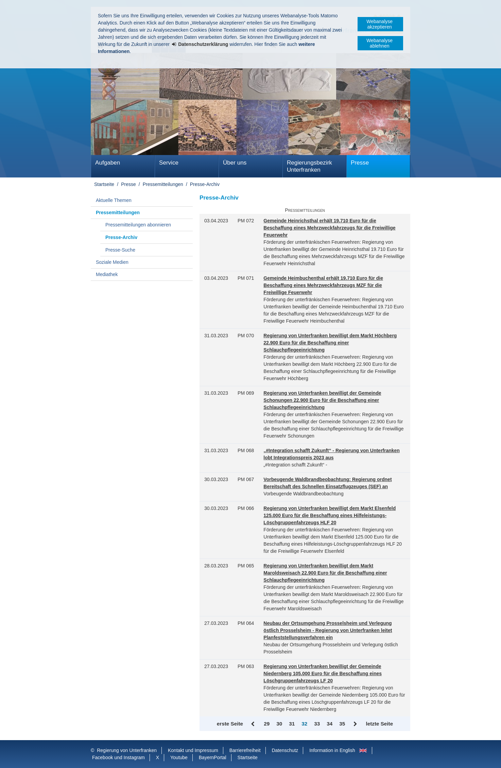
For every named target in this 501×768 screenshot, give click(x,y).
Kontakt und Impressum (193, 750)
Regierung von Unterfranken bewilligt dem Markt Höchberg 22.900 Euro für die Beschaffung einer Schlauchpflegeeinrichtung (330, 343)
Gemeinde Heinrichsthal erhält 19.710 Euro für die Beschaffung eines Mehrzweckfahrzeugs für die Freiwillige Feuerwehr (329, 228)
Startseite (104, 184)
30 (279, 724)
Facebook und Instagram (118, 757)
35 (342, 724)
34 (329, 724)
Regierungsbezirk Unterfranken (309, 166)
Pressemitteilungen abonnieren (138, 224)
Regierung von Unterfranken (127, 750)
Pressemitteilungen (163, 184)
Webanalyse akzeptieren (379, 24)
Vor (355, 724)
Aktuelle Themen (114, 200)
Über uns (234, 162)
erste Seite (230, 724)
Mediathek (107, 274)
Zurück (253, 724)
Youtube (179, 757)
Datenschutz (285, 750)
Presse (360, 162)
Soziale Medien (112, 262)
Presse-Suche (120, 250)
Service (168, 162)
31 (292, 724)
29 (267, 724)
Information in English (332, 750)
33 (317, 724)
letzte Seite (379, 724)
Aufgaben (107, 162)
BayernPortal (212, 757)
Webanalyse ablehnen (379, 43)
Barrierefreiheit (245, 750)
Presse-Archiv (205, 184)
